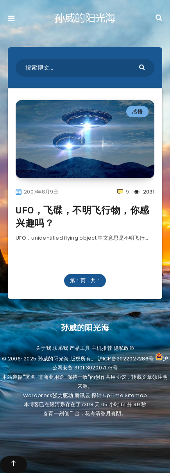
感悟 (137, 111)
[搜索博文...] (85, 68)
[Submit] (143, 67)
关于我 (43, 348)
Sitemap (136, 395)
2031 (144, 191)
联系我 (60, 348)
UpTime (113, 395)
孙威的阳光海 (85, 327)
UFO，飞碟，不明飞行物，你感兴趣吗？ (82, 216)
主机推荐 (101, 348)
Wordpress (38, 395)
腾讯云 (82, 395)
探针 (96, 395)
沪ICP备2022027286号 (126, 358)
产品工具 (80, 348)
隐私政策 (124, 348)
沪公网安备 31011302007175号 (110, 363)
